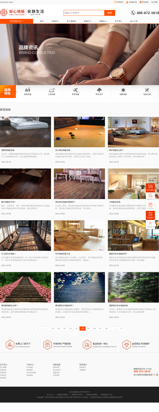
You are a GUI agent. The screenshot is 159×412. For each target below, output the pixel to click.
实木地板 (29, 367)
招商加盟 (56, 365)
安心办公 (50, 395)
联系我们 (120, 2)
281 (64, 328)
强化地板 (29, 375)
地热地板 (29, 370)
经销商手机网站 (91, 395)
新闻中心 (87, 21)
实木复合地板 (31, 372)
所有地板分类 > (16, 21)
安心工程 (134, 21)
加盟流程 (56, 372)
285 (88, 328)
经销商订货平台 (77, 395)
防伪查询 (145, 2)
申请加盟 (56, 375)
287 (100, 328)
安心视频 (3, 367)
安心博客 (154, 2)
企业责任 (3, 375)
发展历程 (3, 372)
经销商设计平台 (106, 395)
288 (106, 328)
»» (121, 328)
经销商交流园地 (62, 395)
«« (38, 328)
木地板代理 (133, 2)
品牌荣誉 (3, 378)
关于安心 (118, 21)
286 (94, 328)
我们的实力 (57, 370)
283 (76, 328)
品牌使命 (3, 370)
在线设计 (55, 21)
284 (82, 328)
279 (52, 328)
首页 (41, 21)
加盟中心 (103, 21)
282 (70, 328)
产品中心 (30, 365)
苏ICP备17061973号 (73, 397)
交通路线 (83, 370)
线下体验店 (71, 21)
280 (58, 328)
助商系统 (56, 367)
